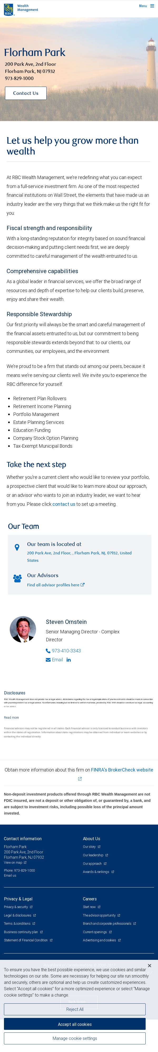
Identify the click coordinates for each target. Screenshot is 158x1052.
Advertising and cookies (100, 940)
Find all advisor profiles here (56, 585)
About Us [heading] (91, 838)
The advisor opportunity (99, 915)
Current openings (95, 932)
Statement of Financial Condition (26, 940)
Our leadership (93, 855)
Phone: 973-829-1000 (19, 870)
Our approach (92, 863)
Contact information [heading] (23, 838)
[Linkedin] (69, 659)
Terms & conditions (17, 923)
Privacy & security (16, 907)
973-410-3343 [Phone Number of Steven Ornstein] (63, 651)
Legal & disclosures (18, 915)
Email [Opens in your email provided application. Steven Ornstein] (54, 660)
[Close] (149, 965)
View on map (13, 862)
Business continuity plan (21, 932)
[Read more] (11, 717)
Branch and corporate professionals (107, 923)
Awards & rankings (96, 871)
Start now (89, 907)
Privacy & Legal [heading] (18, 898)
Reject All (74, 1009)
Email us (10, 875)
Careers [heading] (90, 898)
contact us (63, 504)
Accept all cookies (75, 1024)
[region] (79, 1006)
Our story (89, 846)
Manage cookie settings (75, 1038)
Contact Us (25, 93)
